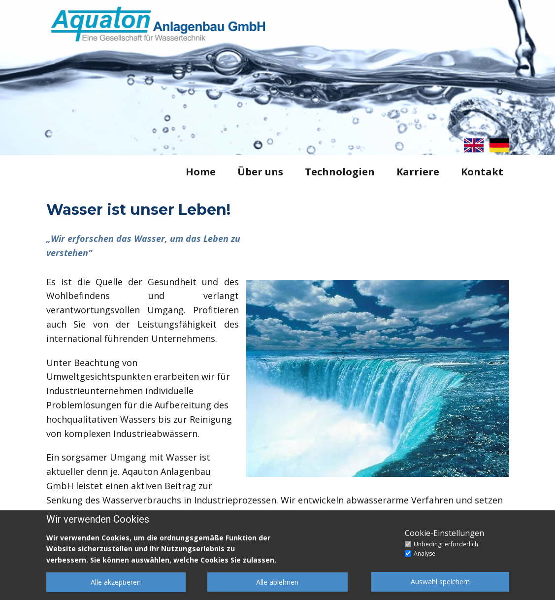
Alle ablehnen (277, 582)
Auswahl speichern (440, 581)
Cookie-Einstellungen (444, 533)
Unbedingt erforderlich (446, 544)
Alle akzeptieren (116, 582)
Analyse (424, 553)
